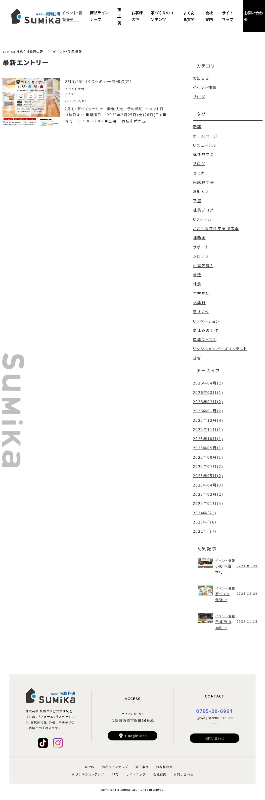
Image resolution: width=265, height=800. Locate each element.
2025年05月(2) (208, 472)
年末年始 (201, 291)
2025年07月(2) (208, 463)
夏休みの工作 (206, 328)
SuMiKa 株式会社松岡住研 (23, 51)
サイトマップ (227, 16)
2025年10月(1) (208, 436)
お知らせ (201, 78)
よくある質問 (188, 16)
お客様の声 (137, 16)
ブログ (199, 96)
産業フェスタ (205, 337)
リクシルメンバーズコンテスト (220, 346)
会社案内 (209, 16)
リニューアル (205, 144)
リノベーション (206, 319)
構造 (197, 273)
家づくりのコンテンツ (162, 16)
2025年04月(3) (208, 482)
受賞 (197, 355)
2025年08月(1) (208, 454)
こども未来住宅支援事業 (216, 227)
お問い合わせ (214, 736)
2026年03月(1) (208, 390)
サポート (201, 245)
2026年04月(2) (208, 380)
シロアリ (201, 254)
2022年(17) (204, 527)
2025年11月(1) (208, 426)
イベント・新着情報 (72, 16)
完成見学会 (203, 181)
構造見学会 (203, 153)
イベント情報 (205, 87)
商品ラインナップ (99, 16)
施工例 (119, 16)
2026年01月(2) (208, 408)
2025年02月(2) (208, 491)
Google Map (136, 733)
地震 (197, 282)
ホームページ (205, 135)
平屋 (197, 199)
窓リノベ (201, 310)
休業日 (199, 300)
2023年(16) (204, 518)
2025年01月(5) (208, 500)
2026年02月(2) (208, 399)
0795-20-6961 (214, 708)
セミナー (201, 172)
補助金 (199, 236)
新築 (197, 126)
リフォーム (202, 218)
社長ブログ (203, 208)
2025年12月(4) (208, 417)
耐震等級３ (203, 264)
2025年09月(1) (208, 445)
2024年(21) (204, 509)
